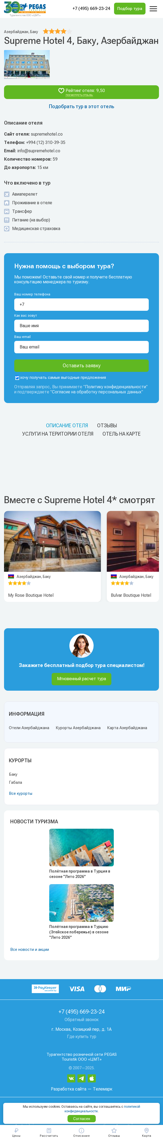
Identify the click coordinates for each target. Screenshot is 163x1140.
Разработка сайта (68, 1089)
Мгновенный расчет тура (81, 678)
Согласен (81, 1119)
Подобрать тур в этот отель (81, 106)
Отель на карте (121, 434)
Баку (13, 774)
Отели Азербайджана (29, 727)
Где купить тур (81, 1036)
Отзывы (107, 425)
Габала (15, 782)
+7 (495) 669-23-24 (91, 8)
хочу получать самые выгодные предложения (60, 377)
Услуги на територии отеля (57, 434)
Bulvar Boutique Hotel (131, 595)
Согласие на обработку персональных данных (96, 391)
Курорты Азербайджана (78, 727)
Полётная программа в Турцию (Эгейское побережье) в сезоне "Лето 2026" (78, 932)
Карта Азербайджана (127, 727)
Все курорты (20, 793)
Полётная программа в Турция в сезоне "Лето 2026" (79, 874)
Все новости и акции (29, 949)
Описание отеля (67, 425)
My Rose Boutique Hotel (31, 595)
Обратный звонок (82, 1019)
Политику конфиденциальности (115, 386)
